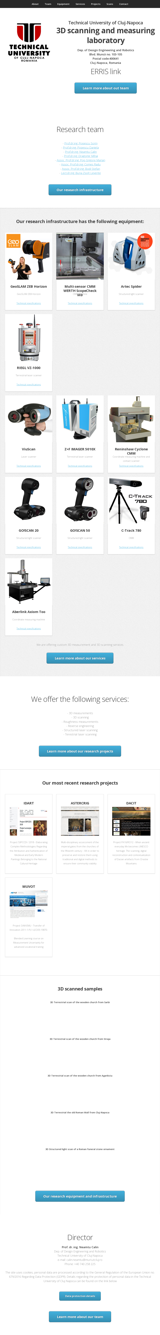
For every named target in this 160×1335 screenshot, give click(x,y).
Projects (95, 3)
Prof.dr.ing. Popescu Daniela (81, 147)
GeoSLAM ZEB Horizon (28, 286)
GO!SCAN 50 (80, 530)
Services (80, 3)
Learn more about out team (106, 88)
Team (48, 3)
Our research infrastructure (80, 189)
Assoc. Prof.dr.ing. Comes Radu (81, 164)
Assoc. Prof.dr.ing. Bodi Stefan (81, 169)
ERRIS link (106, 71)
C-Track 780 (131, 530)
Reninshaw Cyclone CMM (131, 451)
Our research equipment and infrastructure (80, 1196)
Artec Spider (131, 286)
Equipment (63, 3)
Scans (110, 3)
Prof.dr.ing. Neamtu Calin (81, 152)
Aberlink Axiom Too (28, 611)
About (35, 3)
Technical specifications (29, 303)
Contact (123, 3)
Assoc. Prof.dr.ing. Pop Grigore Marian (81, 160)
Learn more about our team (80, 1316)
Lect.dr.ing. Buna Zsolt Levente (81, 173)
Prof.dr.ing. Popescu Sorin (81, 143)
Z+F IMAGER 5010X (80, 449)
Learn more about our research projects (80, 751)
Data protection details (80, 1296)
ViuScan (28, 449)
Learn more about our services (80, 658)
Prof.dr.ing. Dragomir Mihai (81, 156)
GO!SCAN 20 (29, 530)
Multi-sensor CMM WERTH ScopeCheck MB (80, 290)
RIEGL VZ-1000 (28, 367)
